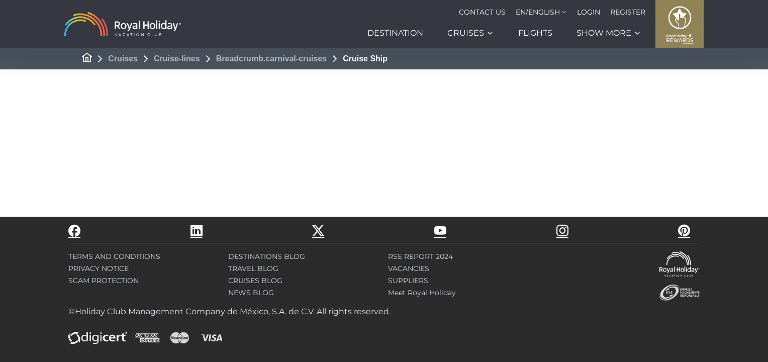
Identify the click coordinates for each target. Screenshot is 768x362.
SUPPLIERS (408, 280)
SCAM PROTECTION (103, 280)
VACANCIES (408, 268)
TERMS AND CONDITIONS (114, 256)
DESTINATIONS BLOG (266, 256)
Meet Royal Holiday (422, 292)
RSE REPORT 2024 (420, 256)
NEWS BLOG (251, 292)
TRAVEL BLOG (253, 268)
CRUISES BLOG (255, 280)
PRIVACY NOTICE (98, 268)
